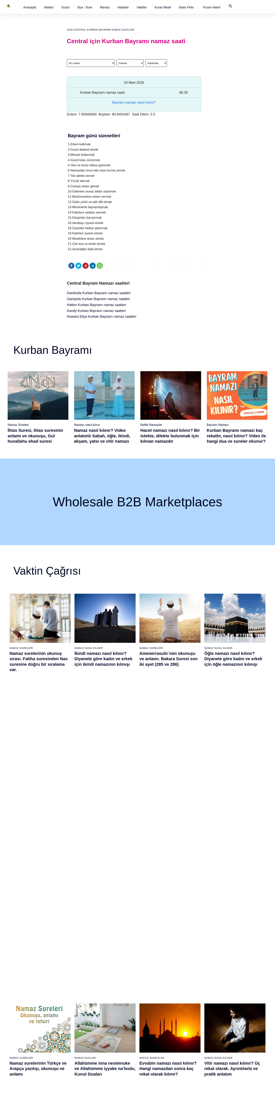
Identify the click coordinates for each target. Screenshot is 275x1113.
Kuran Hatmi (211, 7)
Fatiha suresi (107, 989)
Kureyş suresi (108, 1002)
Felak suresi (107, 1049)
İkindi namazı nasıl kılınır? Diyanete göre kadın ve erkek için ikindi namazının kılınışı (103, 659)
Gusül (65, 7)
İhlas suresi (107, 1042)
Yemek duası (29, 1049)
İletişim (222, 1022)
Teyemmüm (28, 1002)
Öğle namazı (146, 995)
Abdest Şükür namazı (191, 1049)
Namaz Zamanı (242, 1106)
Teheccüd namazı (189, 1015)
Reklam (222, 1015)
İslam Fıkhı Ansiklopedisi (232, 1002)
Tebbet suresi (108, 1036)
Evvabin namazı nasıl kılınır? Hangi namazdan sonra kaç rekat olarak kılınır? (168, 750)
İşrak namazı (186, 995)
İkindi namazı (147, 1002)
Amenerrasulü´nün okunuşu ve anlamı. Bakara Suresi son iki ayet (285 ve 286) (168, 659)
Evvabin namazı (188, 1029)
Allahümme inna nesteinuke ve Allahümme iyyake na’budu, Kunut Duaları (105, 750)
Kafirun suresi (108, 1022)
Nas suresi (106, 1056)
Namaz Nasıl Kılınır (88, 648)
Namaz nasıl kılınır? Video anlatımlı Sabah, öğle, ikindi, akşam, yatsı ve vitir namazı (102, 436)
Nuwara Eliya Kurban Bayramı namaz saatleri (101, 316)
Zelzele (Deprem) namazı (194, 1076)
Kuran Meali (162, 7)
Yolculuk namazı (188, 1062)
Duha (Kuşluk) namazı (192, 1022)
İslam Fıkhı (186, 7)
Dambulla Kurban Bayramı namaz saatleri (98, 293)
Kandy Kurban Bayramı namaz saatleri (96, 311)
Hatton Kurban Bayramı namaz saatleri (96, 305)
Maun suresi (107, 1009)
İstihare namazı (188, 1002)
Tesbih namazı (187, 1009)
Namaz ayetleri (30, 1015)
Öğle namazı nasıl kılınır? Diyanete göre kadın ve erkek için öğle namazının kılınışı (233, 659)
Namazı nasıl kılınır (87, 424)
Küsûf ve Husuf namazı (192, 1069)
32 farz (26, 1036)
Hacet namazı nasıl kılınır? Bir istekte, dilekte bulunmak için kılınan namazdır (170, 436)
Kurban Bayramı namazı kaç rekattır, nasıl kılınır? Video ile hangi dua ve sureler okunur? (236, 436)
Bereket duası (30, 1042)
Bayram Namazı (218, 424)
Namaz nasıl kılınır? (73, 989)
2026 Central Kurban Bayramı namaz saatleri (100, 29)
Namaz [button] (105, 7)
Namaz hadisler (31, 1009)
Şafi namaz (67, 1009)
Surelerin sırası (31, 1022)
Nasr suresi (107, 1029)
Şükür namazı (187, 989)
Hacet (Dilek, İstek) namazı (195, 1042)
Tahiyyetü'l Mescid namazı (194, 1056)
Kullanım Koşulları (188, 1106)
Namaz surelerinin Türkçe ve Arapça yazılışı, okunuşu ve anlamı (38, 750)
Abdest (48, 7)
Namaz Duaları (85, 739)
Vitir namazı (146, 1022)
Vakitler (142, 7)
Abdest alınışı (30, 989)
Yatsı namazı (147, 1015)
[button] (29, 7)
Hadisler (123, 7)
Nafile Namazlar (151, 424)
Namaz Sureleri (18, 424)
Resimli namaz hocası (74, 995)
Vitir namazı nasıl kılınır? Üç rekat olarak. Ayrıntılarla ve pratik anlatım (232, 750)
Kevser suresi (108, 1015)
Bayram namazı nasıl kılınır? (134, 102)
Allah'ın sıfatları (31, 1029)
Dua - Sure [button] (84, 7)
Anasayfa (29, 7)
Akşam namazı (148, 1009)
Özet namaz (68, 1002)
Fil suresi (105, 995)
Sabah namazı (148, 989)
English (222, 1009)
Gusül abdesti (30, 995)
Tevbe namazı (187, 1036)
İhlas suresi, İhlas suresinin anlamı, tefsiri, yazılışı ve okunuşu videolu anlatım (101, 842)
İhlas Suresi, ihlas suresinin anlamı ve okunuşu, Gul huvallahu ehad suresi (35, 436)
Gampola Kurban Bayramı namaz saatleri (98, 299)
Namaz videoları (70, 1015)
